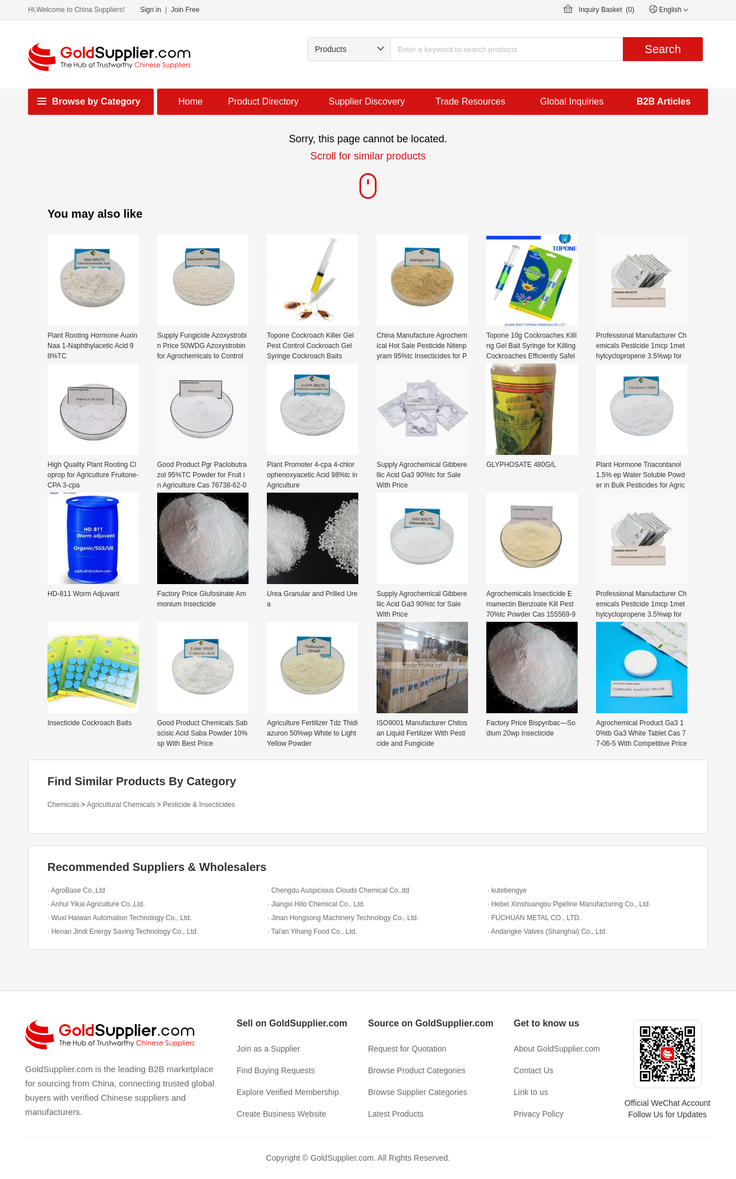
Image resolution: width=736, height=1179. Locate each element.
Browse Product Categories (416, 1070)
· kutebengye (507, 890)
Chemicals (63, 805)
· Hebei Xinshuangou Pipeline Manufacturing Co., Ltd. (569, 904)
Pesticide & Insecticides (199, 805)
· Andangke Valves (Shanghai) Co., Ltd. (547, 932)
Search (663, 49)
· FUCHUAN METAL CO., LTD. (534, 918)
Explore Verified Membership (288, 1092)
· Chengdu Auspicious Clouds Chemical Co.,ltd (338, 890)
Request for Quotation (407, 1048)
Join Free (185, 10)
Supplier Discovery (367, 101)
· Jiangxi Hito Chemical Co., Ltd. (316, 904)
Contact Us (533, 1070)
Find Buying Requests (276, 1070)
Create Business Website (281, 1113)
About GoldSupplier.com (557, 1048)
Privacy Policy (538, 1113)
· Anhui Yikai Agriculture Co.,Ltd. (96, 904)
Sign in (150, 10)
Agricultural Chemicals (121, 805)
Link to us (531, 1092)
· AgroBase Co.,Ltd (76, 890)
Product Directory (263, 101)
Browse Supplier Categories (417, 1092)
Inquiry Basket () (606, 10)
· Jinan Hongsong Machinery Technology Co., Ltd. (343, 918)
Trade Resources (470, 101)
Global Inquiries (571, 101)
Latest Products (395, 1113)
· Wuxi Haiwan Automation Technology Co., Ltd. (119, 918)
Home (190, 101)
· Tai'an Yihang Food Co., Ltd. (312, 932)
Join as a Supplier (268, 1048)
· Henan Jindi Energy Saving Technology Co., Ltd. (122, 932)
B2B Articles (664, 101)
